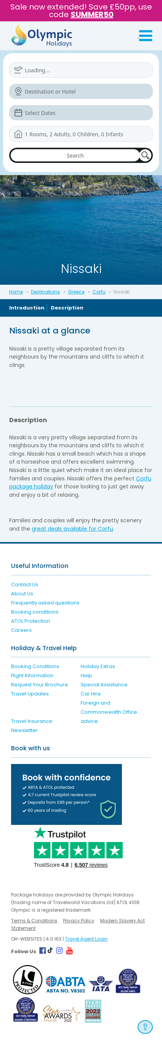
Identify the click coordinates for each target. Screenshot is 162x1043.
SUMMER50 (92, 14)
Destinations (45, 292)
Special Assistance (104, 684)
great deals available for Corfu (72, 529)
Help (86, 675)
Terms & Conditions (34, 920)
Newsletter (24, 730)
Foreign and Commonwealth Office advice (109, 712)
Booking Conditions (35, 666)
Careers (21, 630)
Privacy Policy (78, 920)
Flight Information (32, 675)
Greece (76, 292)
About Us (22, 593)
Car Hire (91, 693)
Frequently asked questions (45, 602)
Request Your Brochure (39, 684)
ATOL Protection (30, 621)
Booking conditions (34, 612)
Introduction (26, 307)
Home (16, 292)
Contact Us (24, 584)
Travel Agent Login (86, 939)
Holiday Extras (98, 666)
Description (67, 307)
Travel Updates (30, 693)
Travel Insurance (31, 721)
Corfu (98, 292)
